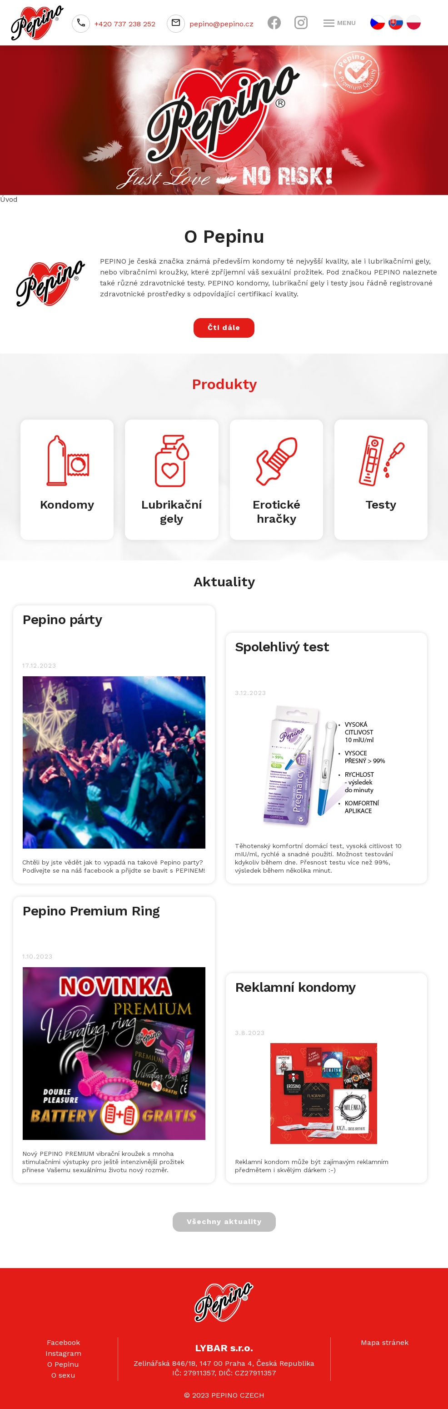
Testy (380, 504)
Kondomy (67, 504)
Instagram (63, 1353)
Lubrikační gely (171, 511)
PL (414, 22)
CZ (377, 22)
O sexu (63, 1375)
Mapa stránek (384, 1342)
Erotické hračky (276, 511)
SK (396, 22)
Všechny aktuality (224, 1221)
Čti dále (224, 327)
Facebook (63, 1342)
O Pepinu (63, 1364)
